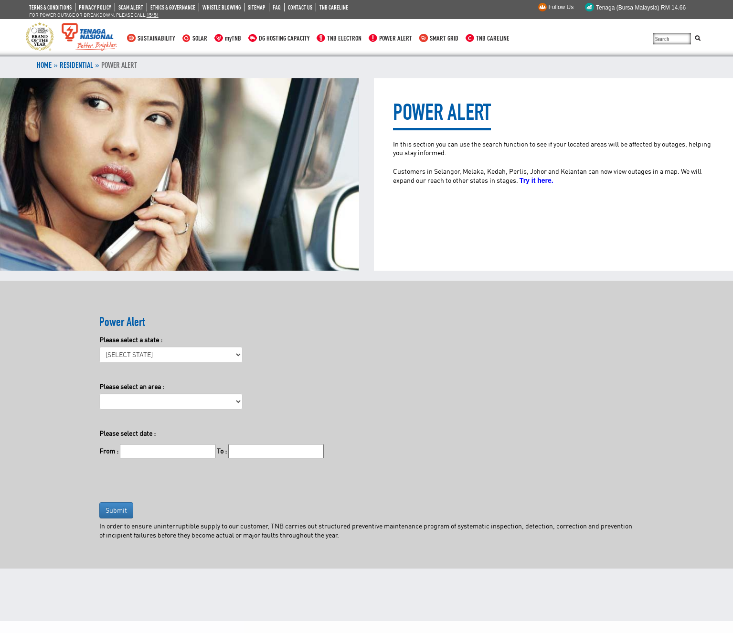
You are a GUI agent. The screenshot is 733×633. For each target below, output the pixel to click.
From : (108, 451)
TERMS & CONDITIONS (50, 7)
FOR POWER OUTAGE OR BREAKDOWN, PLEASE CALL (94, 15)
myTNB (233, 38)
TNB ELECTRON (344, 38)
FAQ (277, 7)
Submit (116, 510)
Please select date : (127, 433)
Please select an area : (131, 386)
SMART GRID (444, 38)
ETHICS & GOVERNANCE (172, 7)
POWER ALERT (395, 38)
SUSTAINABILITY (156, 38)
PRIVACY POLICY (95, 7)
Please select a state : (130, 340)
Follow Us (561, 7)
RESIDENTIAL (76, 65)
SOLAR (199, 38)
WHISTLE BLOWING (221, 7)
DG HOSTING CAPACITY (284, 38)
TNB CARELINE (333, 7)
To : (222, 451)
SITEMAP (257, 7)
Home (44, 65)
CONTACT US (300, 7)
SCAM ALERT (130, 7)
